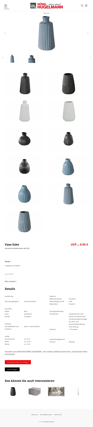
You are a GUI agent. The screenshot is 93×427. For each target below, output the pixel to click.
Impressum (34, 414)
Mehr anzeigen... (11, 281)
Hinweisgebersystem (46, 414)
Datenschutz (58, 414)
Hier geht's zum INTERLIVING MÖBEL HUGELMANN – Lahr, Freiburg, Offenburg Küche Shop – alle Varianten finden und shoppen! (46, 353)
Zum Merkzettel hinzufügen (17, 362)
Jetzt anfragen (12, 369)
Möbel (5, 7)
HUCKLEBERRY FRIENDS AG (48, 421)
